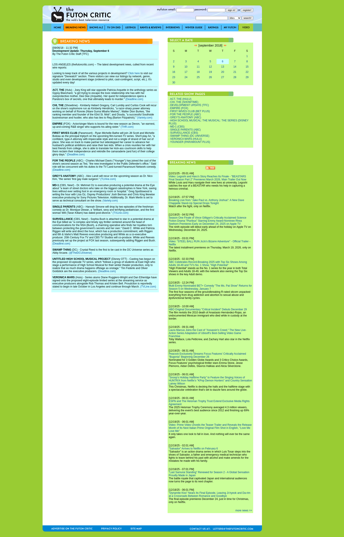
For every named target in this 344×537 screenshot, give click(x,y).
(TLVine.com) (108, 179)
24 (186, 77)
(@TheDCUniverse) (80, 252)
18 (198, 72)
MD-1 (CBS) (177, 126)
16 (173, 72)
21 (234, 72)
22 (246, 72)
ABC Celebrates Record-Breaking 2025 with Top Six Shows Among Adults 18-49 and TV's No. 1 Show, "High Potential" (208, 263)
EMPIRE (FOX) (179, 108)
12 (210, 66)
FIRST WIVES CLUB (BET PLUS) (190, 111)
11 (198, 66)
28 (234, 77)
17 (186, 72)
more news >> (243, 510)
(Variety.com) (144, 117)
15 (246, 66)
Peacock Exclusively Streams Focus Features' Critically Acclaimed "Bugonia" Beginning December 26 (207, 355)
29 (246, 77)
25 (198, 77)
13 (222, 66)
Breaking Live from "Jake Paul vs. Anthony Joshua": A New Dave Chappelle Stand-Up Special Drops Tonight (206, 202)
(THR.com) (127, 126)
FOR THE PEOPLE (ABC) (185, 114)
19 (210, 72)
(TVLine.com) (120, 212)
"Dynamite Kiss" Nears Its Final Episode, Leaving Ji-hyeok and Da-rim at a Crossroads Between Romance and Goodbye (209, 494)
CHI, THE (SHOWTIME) (184, 102)
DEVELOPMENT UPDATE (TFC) (189, 105)
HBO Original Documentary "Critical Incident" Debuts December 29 (208, 309)
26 (210, 77)
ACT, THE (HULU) (180, 99)
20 (222, 72)
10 (186, 66)
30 (173, 82)
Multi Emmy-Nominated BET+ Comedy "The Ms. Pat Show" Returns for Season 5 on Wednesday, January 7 (210, 287)
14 (234, 66)
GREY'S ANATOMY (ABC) (185, 117)
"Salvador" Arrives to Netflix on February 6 (193, 448)
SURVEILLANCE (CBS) (184, 132)
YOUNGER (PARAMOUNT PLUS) (190, 142)
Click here (134, 73)
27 (222, 77)
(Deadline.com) (134, 99)
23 (173, 77)
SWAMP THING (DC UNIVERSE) (189, 135)
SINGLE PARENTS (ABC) (185, 129)
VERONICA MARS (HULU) (186, 138)
